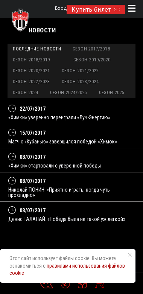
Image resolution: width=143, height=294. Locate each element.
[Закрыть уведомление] (130, 255)
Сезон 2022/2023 (31, 81)
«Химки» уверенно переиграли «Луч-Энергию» (59, 117)
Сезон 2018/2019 (31, 59)
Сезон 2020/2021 (31, 70)
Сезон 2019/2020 (92, 59)
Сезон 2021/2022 (80, 70)
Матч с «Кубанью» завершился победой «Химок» (62, 142)
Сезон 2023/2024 (80, 81)
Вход (61, 8)
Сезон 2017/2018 (91, 49)
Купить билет (96, 9)
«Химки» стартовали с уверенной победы (54, 166)
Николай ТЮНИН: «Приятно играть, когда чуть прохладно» (59, 192)
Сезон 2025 (112, 92)
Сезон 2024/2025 (68, 92)
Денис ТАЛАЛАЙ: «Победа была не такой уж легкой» (66, 219)
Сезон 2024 (25, 92)
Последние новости (37, 49)
